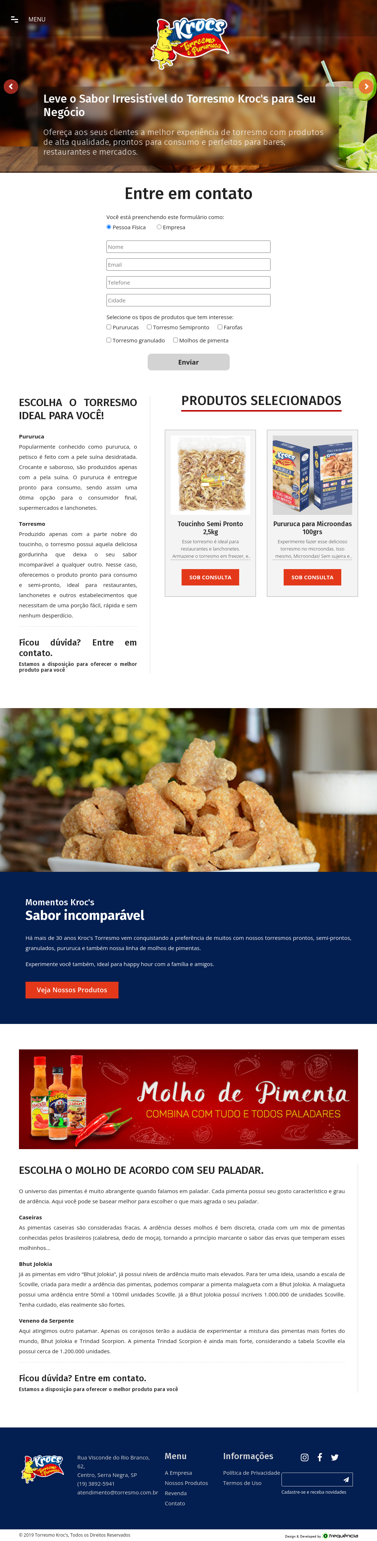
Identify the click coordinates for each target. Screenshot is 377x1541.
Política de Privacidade (247, 1472)
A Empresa (178, 1472)
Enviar (188, 362)
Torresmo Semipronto (181, 327)
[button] (44, 1099)
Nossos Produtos (186, 1482)
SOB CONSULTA (211, 577)
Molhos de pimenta (204, 340)
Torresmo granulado (139, 340)
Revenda (176, 1493)
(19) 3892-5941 (96, 1483)
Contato (175, 1503)
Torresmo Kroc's (51, 1535)
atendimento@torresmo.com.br (117, 1492)
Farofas (233, 327)
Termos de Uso (242, 1482)
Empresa (174, 227)
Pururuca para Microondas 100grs (312, 528)
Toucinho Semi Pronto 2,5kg (210, 528)
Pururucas (126, 327)
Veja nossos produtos (72, 989)
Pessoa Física (129, 227)
